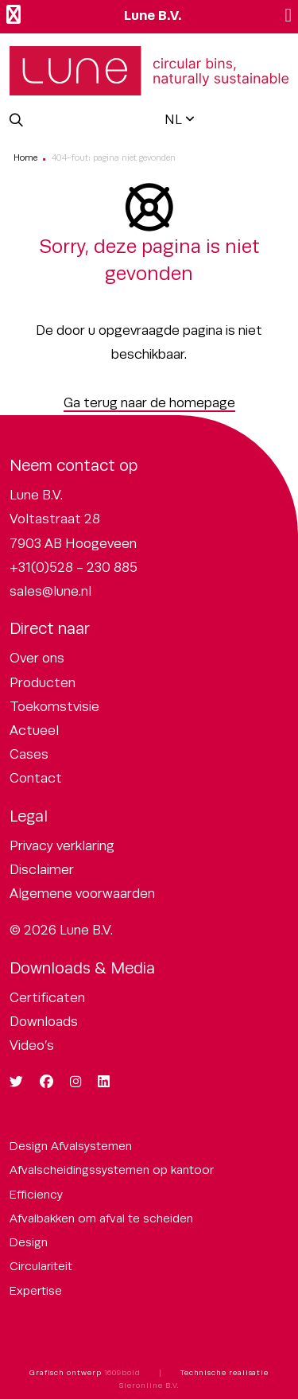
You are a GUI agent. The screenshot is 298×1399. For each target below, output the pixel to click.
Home (25, 157)
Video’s (32, 1045)
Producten (42, 682)
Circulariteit (41, 1266)
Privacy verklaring (62, 845)
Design (29, 1242)
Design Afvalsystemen (71, 1145)
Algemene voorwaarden (82, 893)
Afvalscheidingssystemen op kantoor (112, 1169)
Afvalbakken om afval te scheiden (101, 1218)
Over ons (37, 658)
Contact (36, 778)
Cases (29, 754)
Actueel (34, 730)
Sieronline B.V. (149, 1385)
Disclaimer (42, 869)
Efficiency (36, 1194)
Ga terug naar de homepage (149, 402)
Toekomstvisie (54, 706)
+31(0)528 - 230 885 (73, 567)
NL (173, 119)
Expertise (36, 1290)
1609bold (122, 1373)
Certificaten (47, 997)
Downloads (44, 1021)
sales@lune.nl (50, 591)
